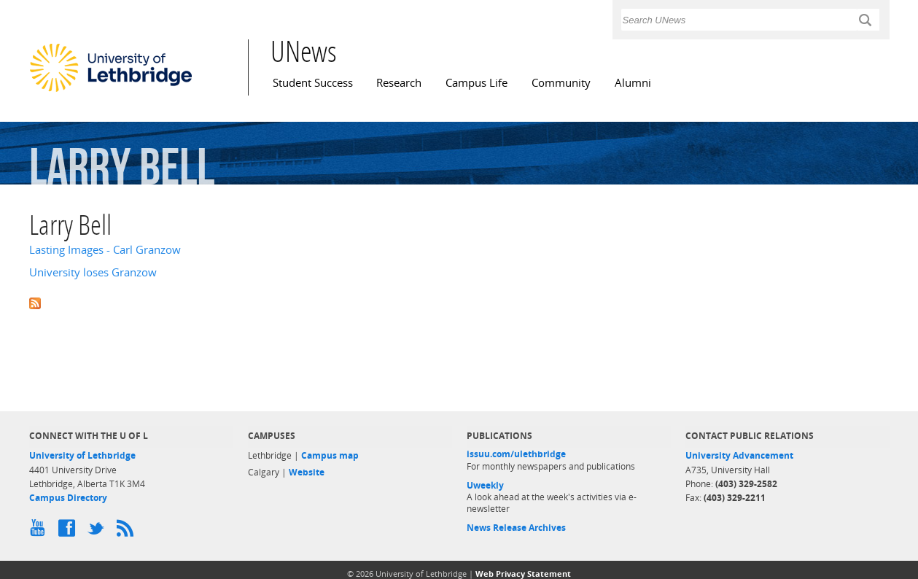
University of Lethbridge (82, 455)
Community (561, 82)
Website (306, 472)
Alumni (633, 82)
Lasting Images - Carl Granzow (105, 249)
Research (398, 82)
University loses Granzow (93, 272)
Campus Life (476, 82)
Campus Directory (68, 497)
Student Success (313, 82)
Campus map (330, 455)
